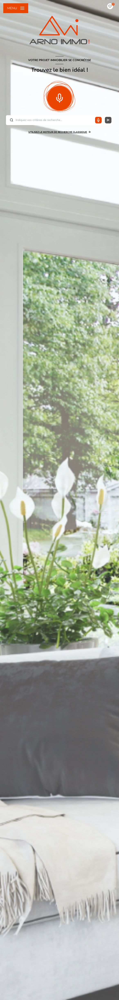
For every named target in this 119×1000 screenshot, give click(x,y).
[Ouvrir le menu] (15, 8)
